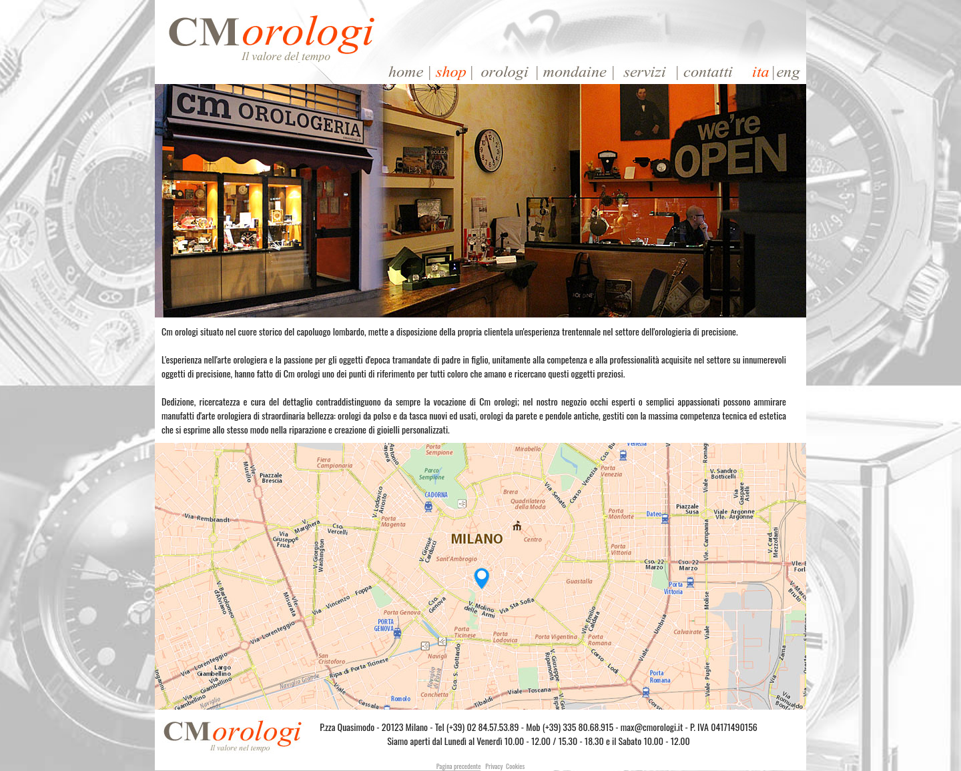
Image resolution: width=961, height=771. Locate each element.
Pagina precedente (458, 766)
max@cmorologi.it (652, 727)
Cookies (515, 766)
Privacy (494, 766)
